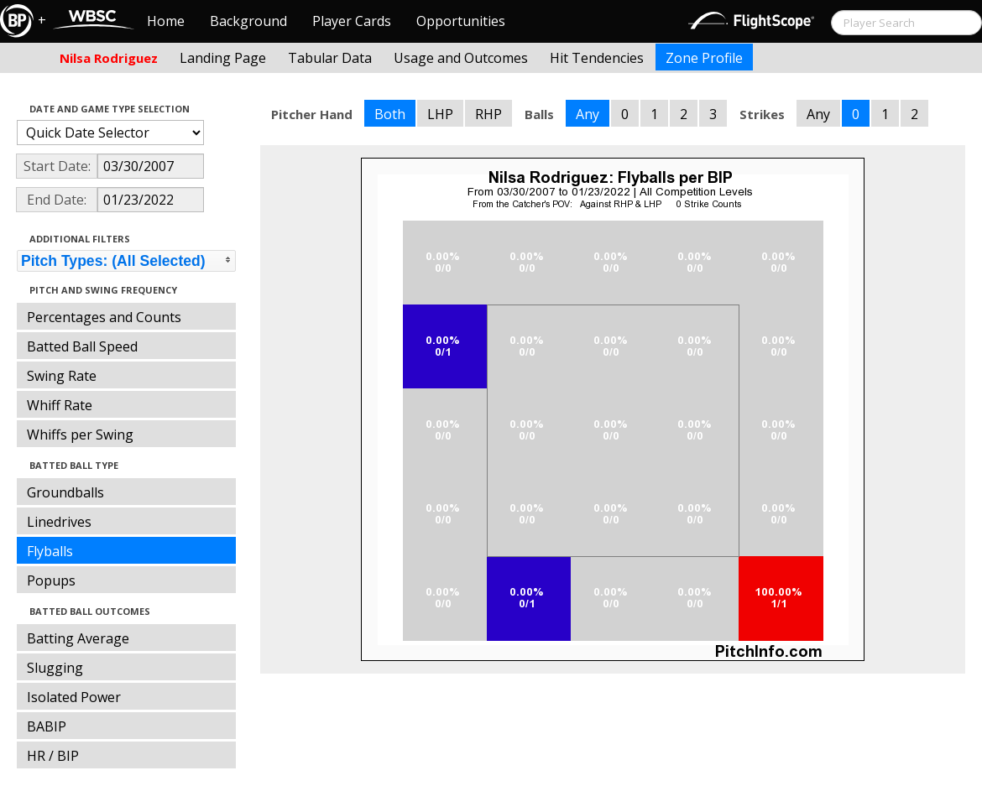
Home (166, 21)
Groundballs (65, 492)
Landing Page (223, 58)
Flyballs (50, 551)
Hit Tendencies (597, 58)
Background (248, 21)
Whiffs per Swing (80, 434)
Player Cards (351, 21)
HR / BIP (53, 756)
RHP (488, 114)
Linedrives (59, 522)
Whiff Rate (59, 405)
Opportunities (460, 21)
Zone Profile (704, 58)
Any (587, 114)
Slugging (55, 667)
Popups (51, 580)
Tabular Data (330, 58)
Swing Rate (62, 376)
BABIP (46, 726)
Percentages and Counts (104, 317)
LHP (440, 114)
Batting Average (78, 638)
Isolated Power (74, 697)
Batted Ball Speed (82, 346)
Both (389, 114)
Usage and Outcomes (461, 58)
